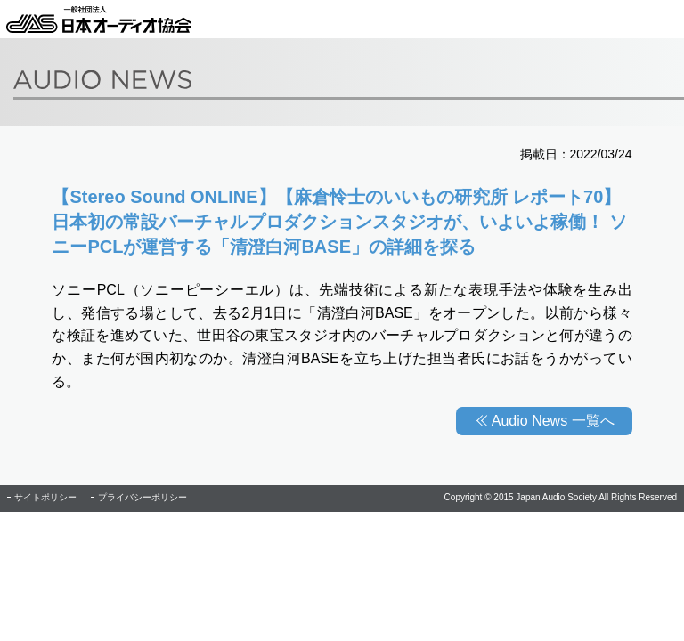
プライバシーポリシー (142, 497)
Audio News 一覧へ (553, 420)
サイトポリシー (45, 497)
